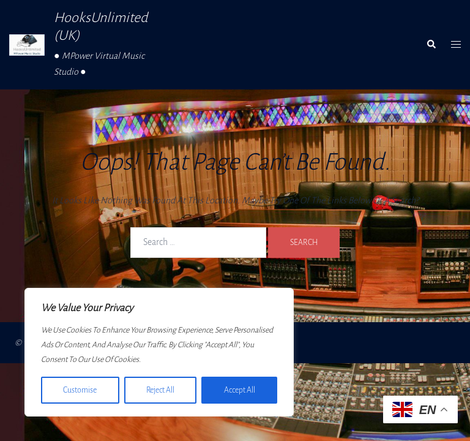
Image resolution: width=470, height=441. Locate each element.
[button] (431, 45)
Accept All (239, 390)
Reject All (160, 390)
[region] (159, 352)
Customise (80, 390)
